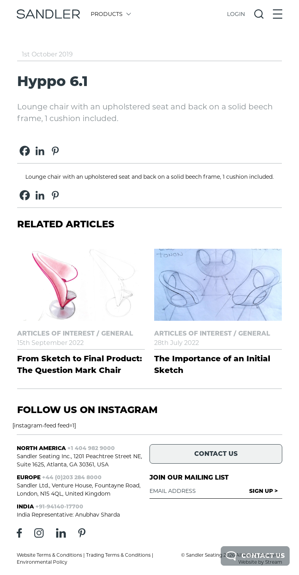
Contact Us (255, 556)
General (117, 333)
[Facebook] (25, 151)
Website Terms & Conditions (49, 555)
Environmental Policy (42, 562)
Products (110, 14)
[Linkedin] (40, 151)
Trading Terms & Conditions (118, 555)
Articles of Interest (56, 333)
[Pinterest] (55, 151)
